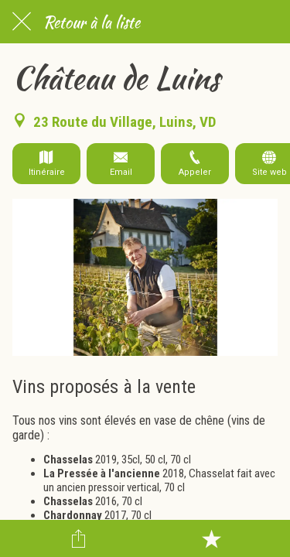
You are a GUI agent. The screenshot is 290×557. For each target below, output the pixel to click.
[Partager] (78, 538)
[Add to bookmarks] (211, 538)
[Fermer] (21, 21)
